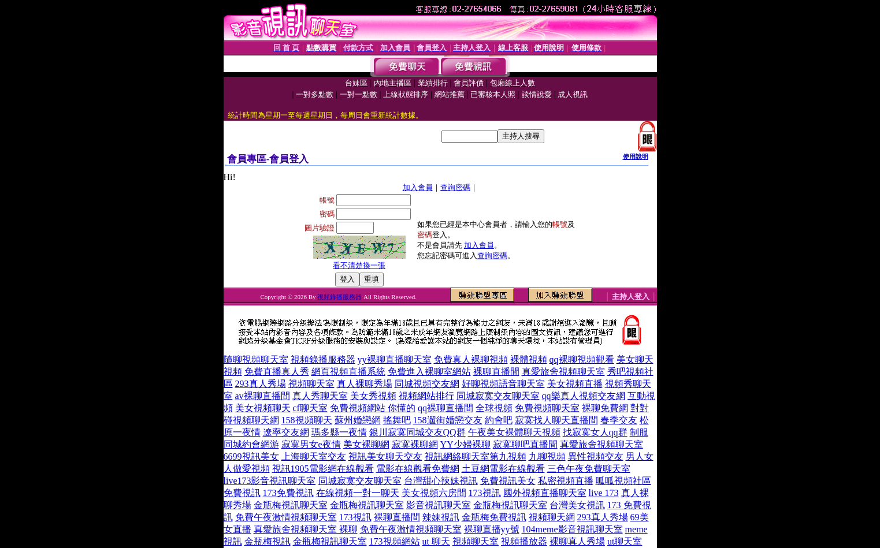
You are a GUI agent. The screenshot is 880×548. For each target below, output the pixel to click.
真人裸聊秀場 (364, 384)
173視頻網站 (394, 541)
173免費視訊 (288, 493)
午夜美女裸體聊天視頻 (514, 432)
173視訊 (485, 493)
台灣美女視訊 (577, 505)
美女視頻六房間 (434, 493)
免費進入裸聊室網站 (429, 371)
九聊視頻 (547, 456)
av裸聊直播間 (262, 396)
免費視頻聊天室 (547, 408)
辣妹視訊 (440, 517)
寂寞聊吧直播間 (525, 444)
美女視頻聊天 (263, 408)
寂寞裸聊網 (415, 444)
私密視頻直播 (565, 481)
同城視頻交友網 (427, 384)
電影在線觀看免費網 (417, 469)
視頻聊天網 (552, 517)
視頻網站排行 (426, 396)
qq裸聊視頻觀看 (581, 359)
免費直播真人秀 (276, 371)
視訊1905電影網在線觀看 (323, 469)
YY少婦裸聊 (465, 444)
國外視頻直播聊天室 (544, 493)
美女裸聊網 (366, 444)
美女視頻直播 (575, 384)
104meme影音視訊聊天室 (572, 529)
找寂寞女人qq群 (595, 432)
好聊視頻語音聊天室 (503, 384)
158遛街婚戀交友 (447, 420)
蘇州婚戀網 (358, 420)
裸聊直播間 (496, 371)
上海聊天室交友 (313, 456)
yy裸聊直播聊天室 (395, 359)
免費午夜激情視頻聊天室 (286, 517)
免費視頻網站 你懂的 (372, 408)
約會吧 (499, 420)
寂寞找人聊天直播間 (556, 420)
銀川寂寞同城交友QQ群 (417, 432)
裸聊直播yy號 (491, 529)
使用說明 (635, 156)
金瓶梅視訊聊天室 (291, 505)
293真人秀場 (260, 384)
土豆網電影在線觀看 (503, 469)
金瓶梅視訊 (267, 541)
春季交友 (618, 420)
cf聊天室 (310, 408)
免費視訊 (242, 493)
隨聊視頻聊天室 (256, 359)
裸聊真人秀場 (577, 541)
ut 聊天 (436, 541)
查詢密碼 (455, 187)
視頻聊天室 (311, 384)
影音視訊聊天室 (438, 505)
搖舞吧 (397, 420)
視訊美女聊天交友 (385, 456)
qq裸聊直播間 (445, 408)
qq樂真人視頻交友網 (583, 396)
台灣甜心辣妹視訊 (441, 481)
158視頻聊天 (306, 420)
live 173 (604, 493)
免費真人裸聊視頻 (471, 359)
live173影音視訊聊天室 (270, 481)
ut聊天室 (624, 541)
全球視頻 (494, 408)
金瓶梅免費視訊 (494, 517)
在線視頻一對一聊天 (357, 493)
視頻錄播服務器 (339, 296)
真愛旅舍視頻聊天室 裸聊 (306, 529)
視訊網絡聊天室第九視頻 (475, 456)
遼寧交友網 (286, 432)
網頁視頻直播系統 (348, 371)
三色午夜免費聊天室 (588, 469)
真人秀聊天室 (320, 396)
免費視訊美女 (508, 481)
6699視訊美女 (251, 456)
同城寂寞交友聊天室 (498, 396)
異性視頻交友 (595, 456)
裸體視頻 (528, 359)
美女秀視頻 (373, 396)
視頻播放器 (524, 541)
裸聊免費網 (605, 408)
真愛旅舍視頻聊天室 (563, 371)
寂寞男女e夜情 (311, 444)
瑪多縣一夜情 (339, 432)
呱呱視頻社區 (623, 481)
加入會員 (418, 187)
